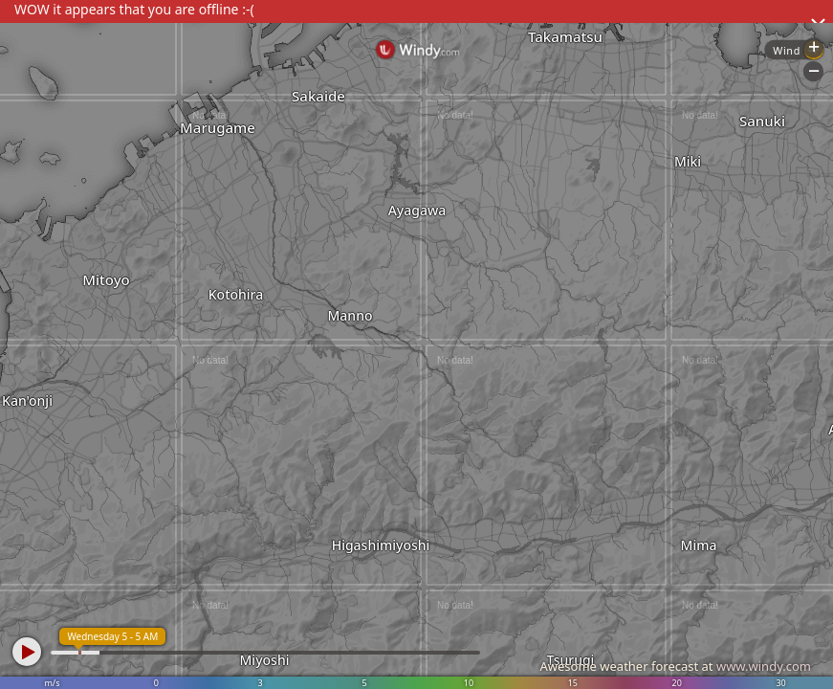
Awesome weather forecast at (675, 666)
